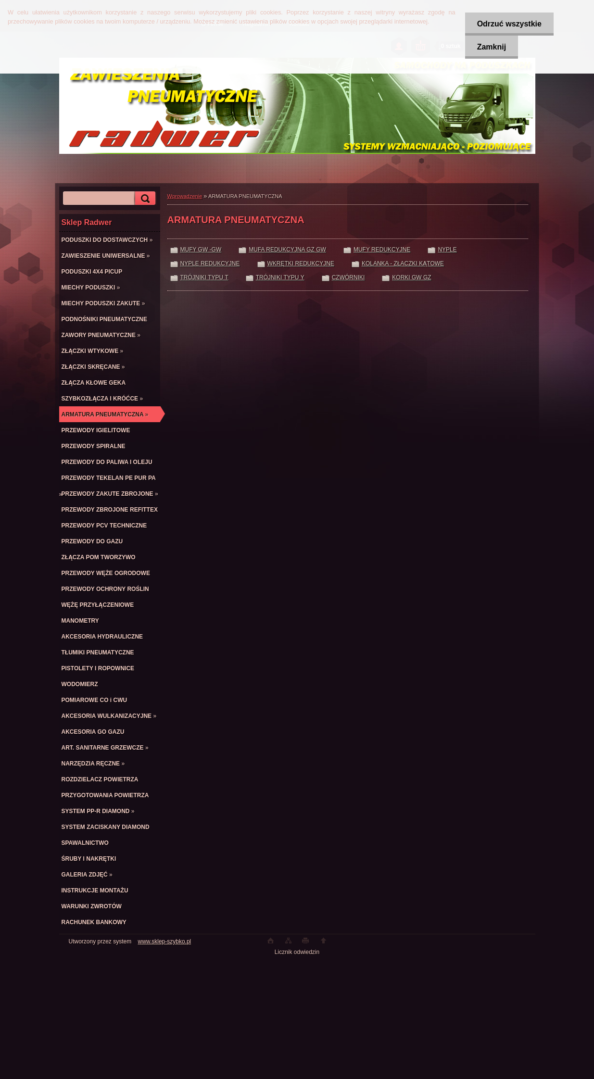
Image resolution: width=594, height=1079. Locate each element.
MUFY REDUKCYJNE (382, 249)
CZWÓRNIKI (348, 277)
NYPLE (447, 249)
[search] (144, 198)
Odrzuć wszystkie (509, 24)
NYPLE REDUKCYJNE (210, 263)
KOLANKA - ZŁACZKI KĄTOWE (403, 263)
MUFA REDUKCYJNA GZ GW (287, 249)
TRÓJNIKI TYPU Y (280, 277)
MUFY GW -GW (201, 249)
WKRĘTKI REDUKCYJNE (300, 263)
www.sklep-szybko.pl (164, 941)
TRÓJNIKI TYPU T (204, 277)
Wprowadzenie (184, 196)
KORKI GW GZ (411, 277)
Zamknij (491, 47)
